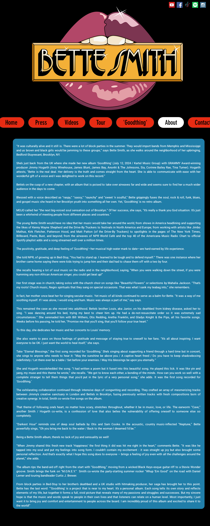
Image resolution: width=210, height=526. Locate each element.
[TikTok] (187, 5)
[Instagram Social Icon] (203, 5)
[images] (195, 5)
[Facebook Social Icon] (180, 5)
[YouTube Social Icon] (172, 5)
